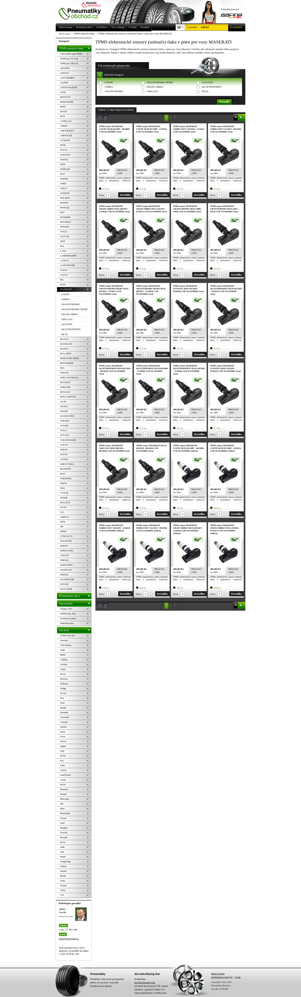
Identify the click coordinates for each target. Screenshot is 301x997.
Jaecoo (63, 741)
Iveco (62, 736)
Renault (63, 837)
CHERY (64, 126)
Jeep (62, 751)
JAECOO (64, 555)
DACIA (63, 150)
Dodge (63, 688)
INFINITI (64, 227)
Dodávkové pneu (68, 618)
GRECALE (152, 91)
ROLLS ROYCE (68, 396)
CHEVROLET (67, 130)
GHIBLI (109, 86)
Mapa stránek (218, 973)
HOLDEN (64, 198)
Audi (62, 650)
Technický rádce (84, 27)
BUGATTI (65, 502)
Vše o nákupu (118, 27)
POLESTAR (66, 541)
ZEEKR (64, 497)
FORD (63, 183)
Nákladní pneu (67, 623)
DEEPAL (64, 574)
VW (62, 895)
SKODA (64, 406)
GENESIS (64, 193)
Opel (62, 823)
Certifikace (101, 27)
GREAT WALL (67, 464)
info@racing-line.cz (69, 938)
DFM (62, 521)
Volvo (62, 890)
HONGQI (64, 207)
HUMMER (65, 217)
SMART (64, 411)
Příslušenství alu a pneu (75, 596)
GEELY (63, 188)
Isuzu (62, 731)
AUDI (63, 92)
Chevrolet (64, 717)
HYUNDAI (65, 222)
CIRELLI (64, 517)
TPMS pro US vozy (69, 58)
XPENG (64, 449)
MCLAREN (65, 353)
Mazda (63, 794)
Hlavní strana (64, 33)
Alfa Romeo (65, 645)
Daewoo (64, 678)
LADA (63, 251)
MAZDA (64, 348)
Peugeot (64, 827)
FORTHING (66, 478)
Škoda (63, 876)
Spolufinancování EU (222, 977)
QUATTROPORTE (211, 86)
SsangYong (65, 861)
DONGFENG (66, 565)
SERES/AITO (66, 550)
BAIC (63, 473)
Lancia (63, 770)
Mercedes (64, 799)
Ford (62, 703)
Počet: (101, 195)
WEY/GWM (66, 589)
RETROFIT (65, 469)
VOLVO (64, 445)
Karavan (64, 640)
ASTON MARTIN (68, 87)
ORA (62, 488)
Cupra (63, 669)
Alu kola (75, 629)
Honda (63, 707)
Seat (62, 852)
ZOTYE (64, 454)
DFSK (63, 145)
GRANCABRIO (155, 86)
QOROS (64, 545)
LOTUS (64, 275)
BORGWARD (66, 102)
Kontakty (145, 27)
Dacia (62, 674)
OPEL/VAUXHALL (69, 377)
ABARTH (64, 68)
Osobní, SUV (66, 609)
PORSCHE (65, 387)
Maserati (64, 789)
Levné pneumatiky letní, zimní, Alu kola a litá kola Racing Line (82, 10)
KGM (62, 755)
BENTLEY (65, 97)
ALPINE (64, 82)
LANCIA (64, 260)
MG (62, 279)
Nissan (63, 818)
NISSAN (64, 372)
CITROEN (65, 140)
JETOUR (64, 584)
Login (238, 977)
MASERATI (66, 289)
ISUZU (63, 507)
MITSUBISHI (66, 363)
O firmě (132, 27)
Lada (62, 765)
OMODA (64, 560)
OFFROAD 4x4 (67, 635)
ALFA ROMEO (67, 78)
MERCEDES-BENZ (69, 358)
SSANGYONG (67, 416)
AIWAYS (64, 73)
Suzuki (63, 871)
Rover (63, 842)
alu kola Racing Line (144, 982)
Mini (62, 808)
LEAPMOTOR (67, 579)
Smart (63, 856)
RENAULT (65, 392)
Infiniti (63, 727)
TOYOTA (64, 435)
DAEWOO (65, 154)
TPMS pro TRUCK (69, 63)
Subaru (63, 866)
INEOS (63, 483)
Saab (62, 847)
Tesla (62, 880)
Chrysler (64, 722)
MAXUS (64, 339)
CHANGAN (66, 569)
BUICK (63, 111)
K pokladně (235, 27)
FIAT (62, 174)
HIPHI (63, 531)
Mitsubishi (65, 813)
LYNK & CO (66, 536)
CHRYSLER (66, 135)
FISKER (64, 178)
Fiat (62, 698)
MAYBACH (66, 344)
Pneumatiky (75, 602)
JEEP (62, 241)
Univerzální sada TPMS (71, 53)
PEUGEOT (65, 382)
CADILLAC (66, 121)
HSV (62, 212)
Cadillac (64, 659)
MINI (62, 164)
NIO (62, 368)
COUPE (109, 82)
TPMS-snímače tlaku (75, 47)
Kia (61, 760)
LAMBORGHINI (68, 255)
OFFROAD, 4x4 (67, 613)
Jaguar (63, 746)
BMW (63, 106)
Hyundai (64, 712)
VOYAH (64, 493)
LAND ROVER (67, 265)
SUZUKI (64, 425)
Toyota (63, 885)
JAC (62, 512)
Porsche (63, 832)
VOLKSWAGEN (68, 440)
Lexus (63, 779)
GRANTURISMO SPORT (160, 82)
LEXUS (64, 270)
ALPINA (64, 459)
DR (61, 526)
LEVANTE (207, 82)
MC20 (205, 91)
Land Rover (65, 775)
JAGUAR (64, 236)
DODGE (64, 159)
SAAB (63, 401)
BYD (62, 116)
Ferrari (63, 693)
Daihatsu (64, 683)
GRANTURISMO (114, 91)
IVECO (63, 231)
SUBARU (64, 420)
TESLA (63, 430)
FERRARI (65, 169)
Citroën (63, 664)
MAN (62, 284)
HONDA (64, 202)
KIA (62, 246)
